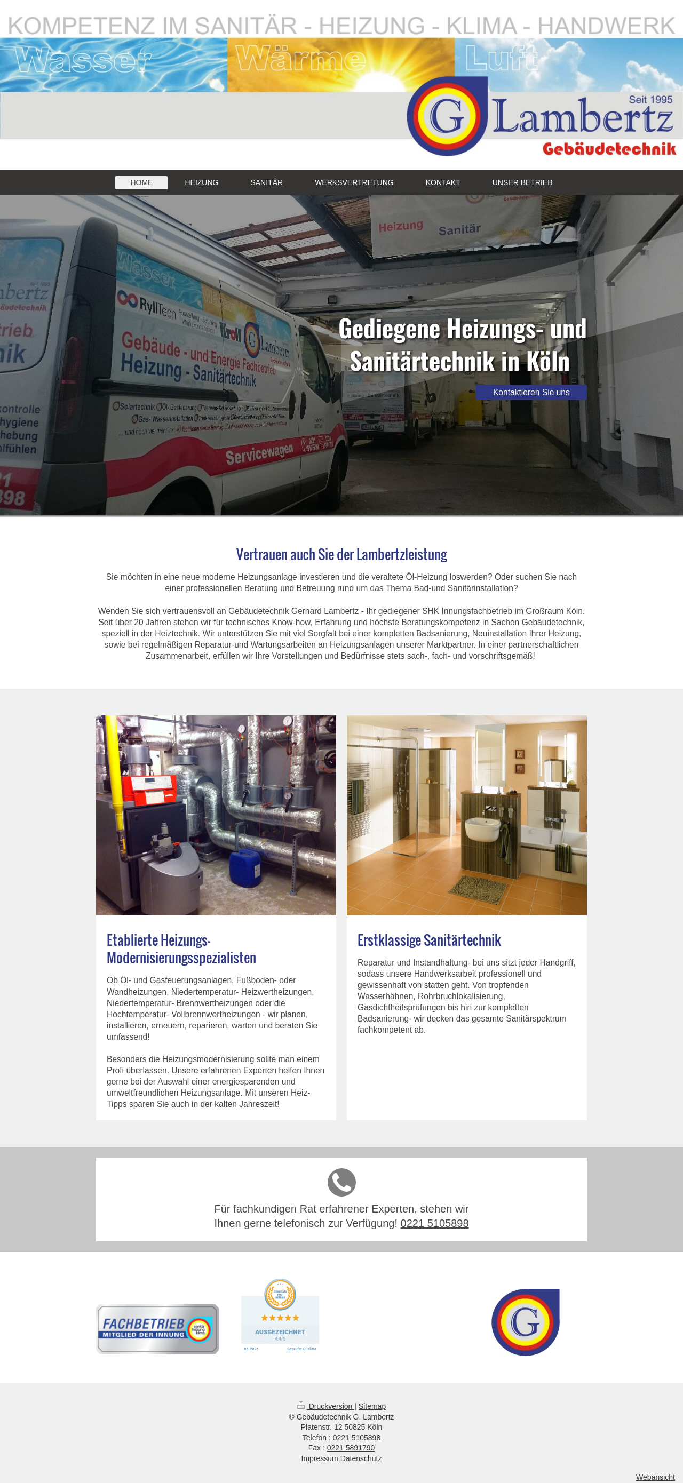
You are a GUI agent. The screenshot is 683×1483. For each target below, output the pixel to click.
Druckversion (325, 1406)
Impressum (319, 1458)
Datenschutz (361, 1458)
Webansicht (655, 1477)
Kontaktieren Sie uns (531, 392)
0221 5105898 (435, 1223)
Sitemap (372, 1406)
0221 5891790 (351, 1448)
